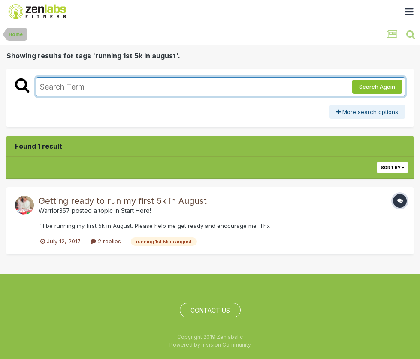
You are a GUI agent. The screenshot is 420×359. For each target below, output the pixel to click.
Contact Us (210, 310)
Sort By (392, 167)
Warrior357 (54, 210)
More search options (367, 111)
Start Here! (136, 210)
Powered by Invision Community (210, 344)
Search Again (377, 86)
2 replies (106, 241)
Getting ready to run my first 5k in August (123, 201)
